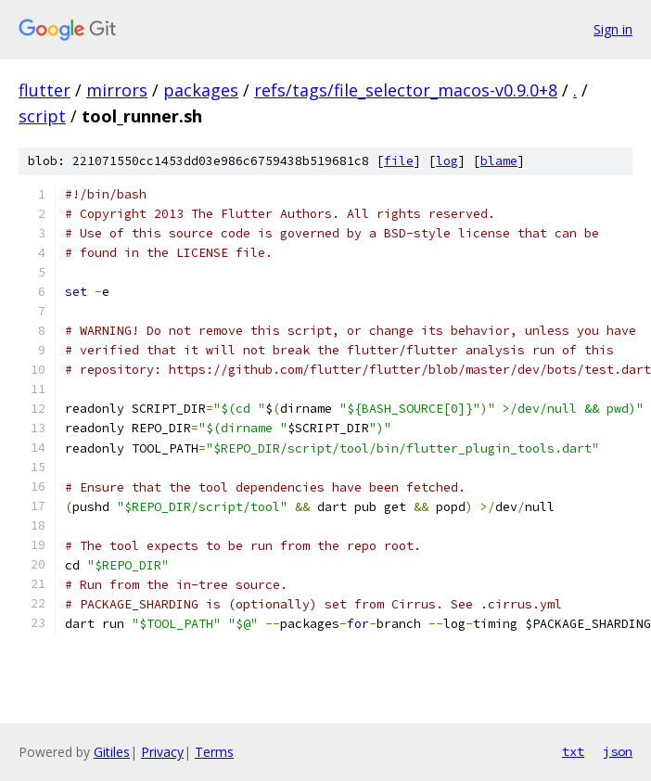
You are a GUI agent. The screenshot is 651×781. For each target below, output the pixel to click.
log (447, 161)
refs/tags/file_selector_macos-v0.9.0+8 (405, 90)
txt (573, 751)
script (42, 116)
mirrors (116, 90)
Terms (214, 752)
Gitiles (112, 752)
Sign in (613, 29)
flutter (44, 90)
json (617, 751)
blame (498, 161)
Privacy (162, 752)
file (399, 161)
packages (200, 90)
